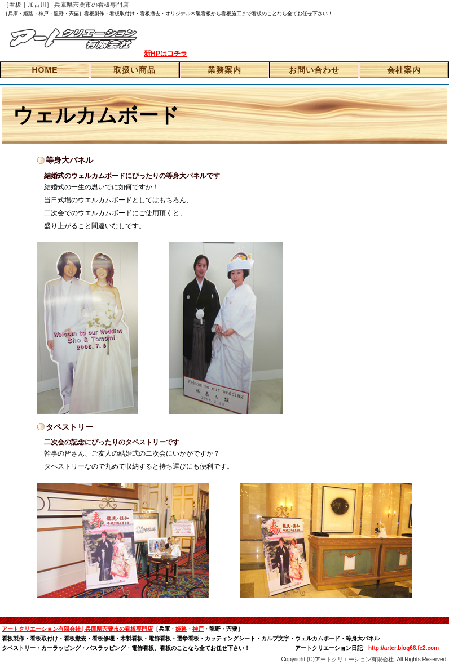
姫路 (181, 629)
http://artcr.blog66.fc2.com (403, 648)
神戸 (198, 629)
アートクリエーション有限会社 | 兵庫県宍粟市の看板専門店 (77, 629)
